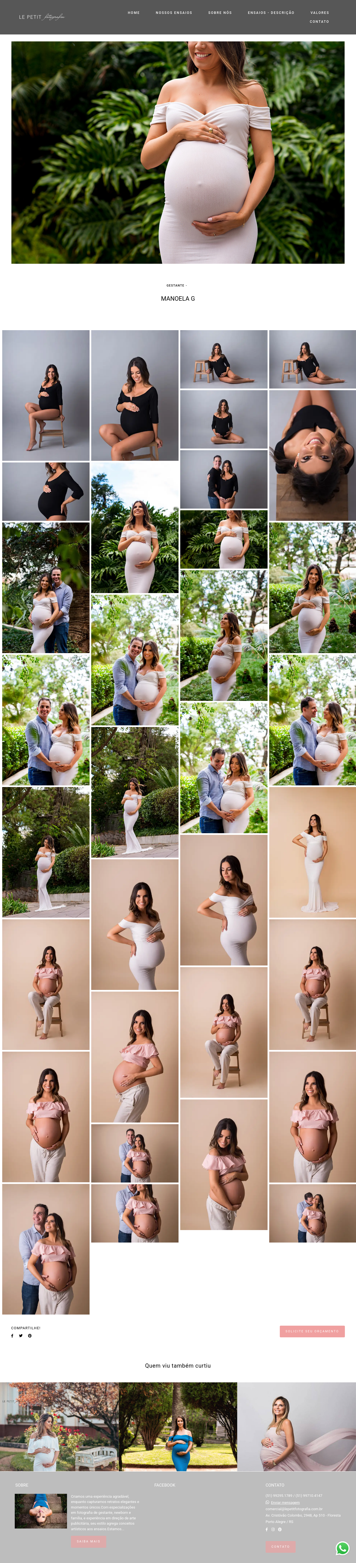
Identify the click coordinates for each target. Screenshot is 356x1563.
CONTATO (319, 22)
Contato (280, 1547)
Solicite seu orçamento (312, 1331)
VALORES (320, 13)
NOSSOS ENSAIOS (174, 13)
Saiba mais (88, 1541)
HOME (134, 13)
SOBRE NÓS (220, 13)
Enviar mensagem (285, 1502)
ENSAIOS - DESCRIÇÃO (271, 13)
